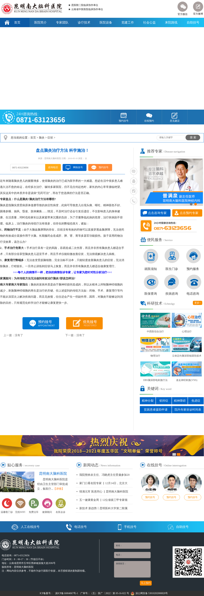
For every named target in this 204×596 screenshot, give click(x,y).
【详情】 (58, 488)
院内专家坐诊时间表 (188, 409)
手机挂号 (127, 527)
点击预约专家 (189, 213)
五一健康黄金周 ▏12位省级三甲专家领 (103, 499)
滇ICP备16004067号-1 (66, 593)
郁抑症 (163, 400)
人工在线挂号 (26, 527)
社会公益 (149, 22)
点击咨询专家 (157, 213)
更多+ (197, 302)
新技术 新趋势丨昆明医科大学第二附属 (103, 508)
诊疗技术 (84, 22)
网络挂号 (78, 167)
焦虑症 (195, 400)
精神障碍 (180, 400)
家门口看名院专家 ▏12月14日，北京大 (103, 483)
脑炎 (41, 137)
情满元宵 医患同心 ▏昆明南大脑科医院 (103, 491)
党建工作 (127, 22)
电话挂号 (76, 527)
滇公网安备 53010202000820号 (149, 593)
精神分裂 (148, 400)
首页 (17, 22)
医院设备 (106, 22)
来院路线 (171, 22)
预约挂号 (103, 167)
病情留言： (132, 569)
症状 (50, 137)
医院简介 (40, 22)
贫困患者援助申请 (156, 409)
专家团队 (62, 22)
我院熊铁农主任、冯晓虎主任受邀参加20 (104, 474)
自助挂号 (193, 22)
